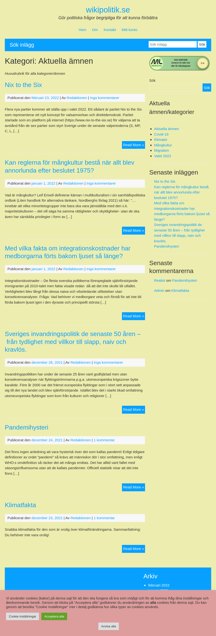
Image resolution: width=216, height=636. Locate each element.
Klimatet (160, 139)
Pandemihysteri (26, 427)
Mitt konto (129, 30)
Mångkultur (163, 145)
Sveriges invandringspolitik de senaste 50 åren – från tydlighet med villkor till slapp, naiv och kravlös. (73, 341)
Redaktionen (77, 98)
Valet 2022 (162, 156)
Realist (159, 280)
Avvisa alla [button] (108, 626)
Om (95, 30)
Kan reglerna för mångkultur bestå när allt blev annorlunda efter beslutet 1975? (181, 192)
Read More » (134, 145)
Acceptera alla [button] (54, 616)
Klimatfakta (20, 505)
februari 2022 (158, 585)
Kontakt (110, 30)
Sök (152, 80)
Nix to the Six (23, 84)
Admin (159, 290)
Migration (161, 150)
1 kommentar (104, 440)
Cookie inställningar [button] (22, 616)
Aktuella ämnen (166, 129)
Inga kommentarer (104, 98)
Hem (82, 30)
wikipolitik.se (108, 9)
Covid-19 (161, 134)
